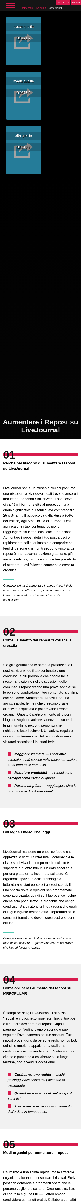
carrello (76, 2)
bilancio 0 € (63, 2)
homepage (27, 8)
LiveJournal (41, 8)
